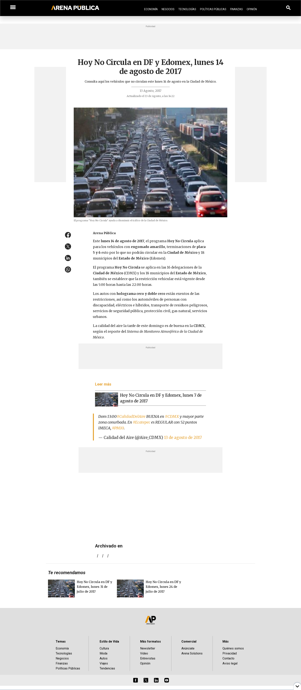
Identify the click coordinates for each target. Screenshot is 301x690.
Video (144, 653)
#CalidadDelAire (131, 416)
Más (225, 641)
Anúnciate (187, 648)
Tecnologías (187, 9)
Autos (104, 658)
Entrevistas (147, 658)
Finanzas (236, 9)
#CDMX (172, 416)
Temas (61, 641)
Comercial (188, 641)
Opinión (252, 9)
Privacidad (229, 653)
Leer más (103, 384)
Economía (151, 9)
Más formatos (150, 641)
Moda (103, 653)
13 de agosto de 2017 (183, 437)
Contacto (228, 658)
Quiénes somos (233, 648)
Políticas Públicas (213, 9)
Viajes (104, 663)
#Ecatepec (141, 422)
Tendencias (107, 668)
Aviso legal (229, 663)
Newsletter (147, 648)
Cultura (104, 648)
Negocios (168, 9)
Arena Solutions (192, 653)
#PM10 (118, 427)
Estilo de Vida (109, 641)
